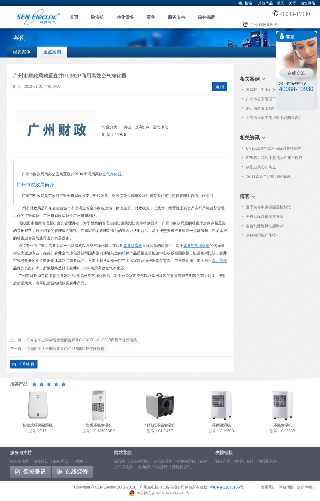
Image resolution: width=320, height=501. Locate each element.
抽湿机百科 (267, 461)
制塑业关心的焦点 (261, 167)
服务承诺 (60, 461)
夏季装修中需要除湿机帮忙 (268, 207)
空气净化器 (111, 174)
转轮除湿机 (162, 461)
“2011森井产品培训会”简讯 (268, 176)
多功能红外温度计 (153, 467)
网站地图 (286, 487)
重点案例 (52, 51)
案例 (151, 17)
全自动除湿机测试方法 (264, 216)
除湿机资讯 (181, 467)
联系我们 (268, 487)
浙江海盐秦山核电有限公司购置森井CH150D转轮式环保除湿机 (274, 109)
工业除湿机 (139, 461)
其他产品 (265, 3)
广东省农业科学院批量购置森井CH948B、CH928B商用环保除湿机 (82, 340)
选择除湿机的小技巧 (263, 235)
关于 (292, 3)
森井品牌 (206, 17)
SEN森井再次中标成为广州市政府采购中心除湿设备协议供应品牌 (274, 159)
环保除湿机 (186, 461)
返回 (219, 86)
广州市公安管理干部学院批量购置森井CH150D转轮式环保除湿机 (274, 100)
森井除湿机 (132, 245)
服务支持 (176, 17)
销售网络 (307, 3)
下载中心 (80, 461)
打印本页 (26, 364)
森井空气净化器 (196, 245)
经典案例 (22, 51)
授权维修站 (19, 461)
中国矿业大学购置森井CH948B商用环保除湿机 (65, 349)
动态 (280, 3)
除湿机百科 (244, 461)
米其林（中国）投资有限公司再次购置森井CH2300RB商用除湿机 (274, 91)
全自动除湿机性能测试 (264, 226)
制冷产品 (222, 461)
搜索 (248, 3)
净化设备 (125, 17)
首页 (74, 17)
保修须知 (40, 461)
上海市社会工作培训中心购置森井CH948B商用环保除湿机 (274, 119)
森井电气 (219, 260)
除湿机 (97, 17)
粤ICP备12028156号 (226, 487)
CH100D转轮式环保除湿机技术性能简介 (274, 149)
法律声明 (304, 487)
